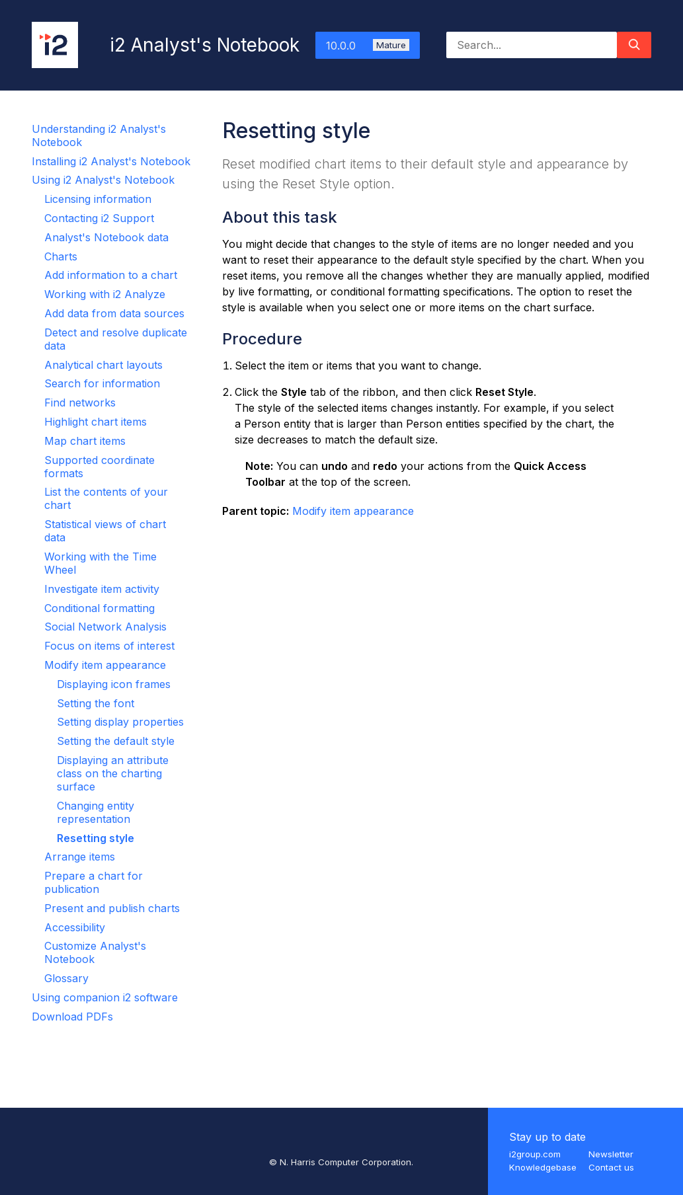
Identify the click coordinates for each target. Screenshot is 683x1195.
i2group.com (535, 1154)
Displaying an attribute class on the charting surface (113, 773)
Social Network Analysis (105, 626)
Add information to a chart (110, 275)
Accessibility (74, 927)
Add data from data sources (114, 313)
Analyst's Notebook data (106, 237)
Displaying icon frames (114, 684)
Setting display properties (120, 721)
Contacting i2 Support (99, 218)
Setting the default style (116, 741)
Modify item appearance (105, 665)
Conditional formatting (99, 608)
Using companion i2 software (105, 997)
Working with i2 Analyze (104, 294)
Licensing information (97, 199)
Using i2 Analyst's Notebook (103, 179)
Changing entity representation (95, 812)
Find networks (80, 402)
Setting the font (95, 703)
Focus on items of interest (109, 645)
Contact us (611, 1167)
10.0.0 (367, 45)
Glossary (66, 978)
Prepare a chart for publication (93, 882)
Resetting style (95, 838)
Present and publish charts (112, 908)
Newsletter (610, 1154)
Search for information (102, 383)
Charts (60, 256)
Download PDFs (72, 1016)
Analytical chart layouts (103, 364)
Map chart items (85, 440)
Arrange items (79, 856)
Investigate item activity (101, 589)
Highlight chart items (95, 421)
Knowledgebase (543, 1167)
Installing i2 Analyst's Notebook (111, 161)
